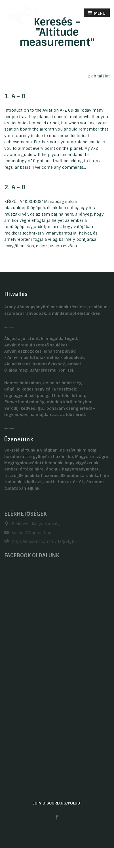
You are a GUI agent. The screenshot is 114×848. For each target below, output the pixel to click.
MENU (96, 13)
